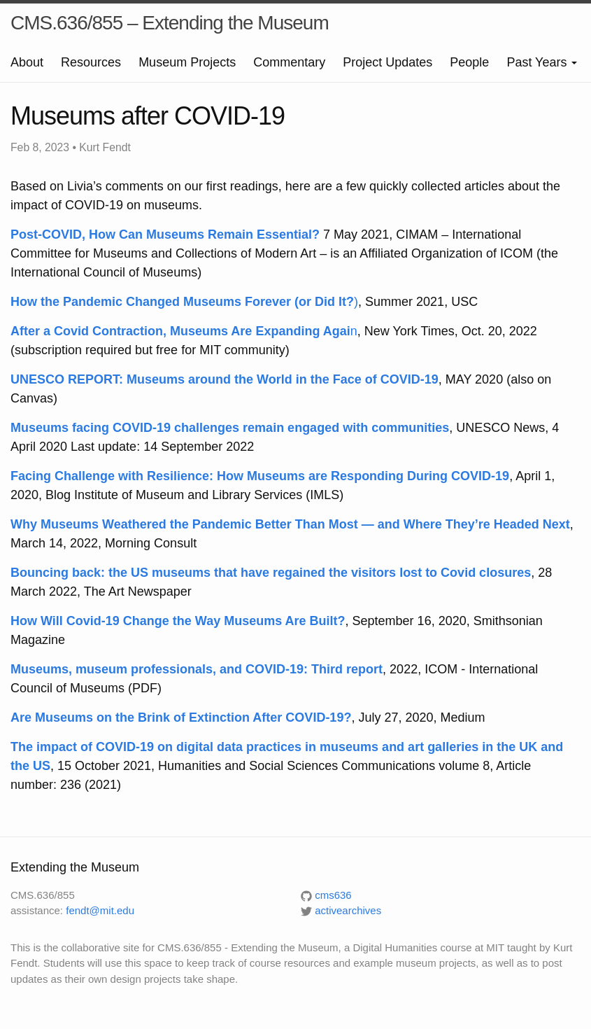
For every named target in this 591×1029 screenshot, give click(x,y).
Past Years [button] (541, 62)
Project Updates (387, 62)
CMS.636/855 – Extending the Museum (169, 23)
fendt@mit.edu (100, 910)
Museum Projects (187, 62)
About (26, 62)
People (469, 62)
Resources (91, 62)
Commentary (289, 62)
